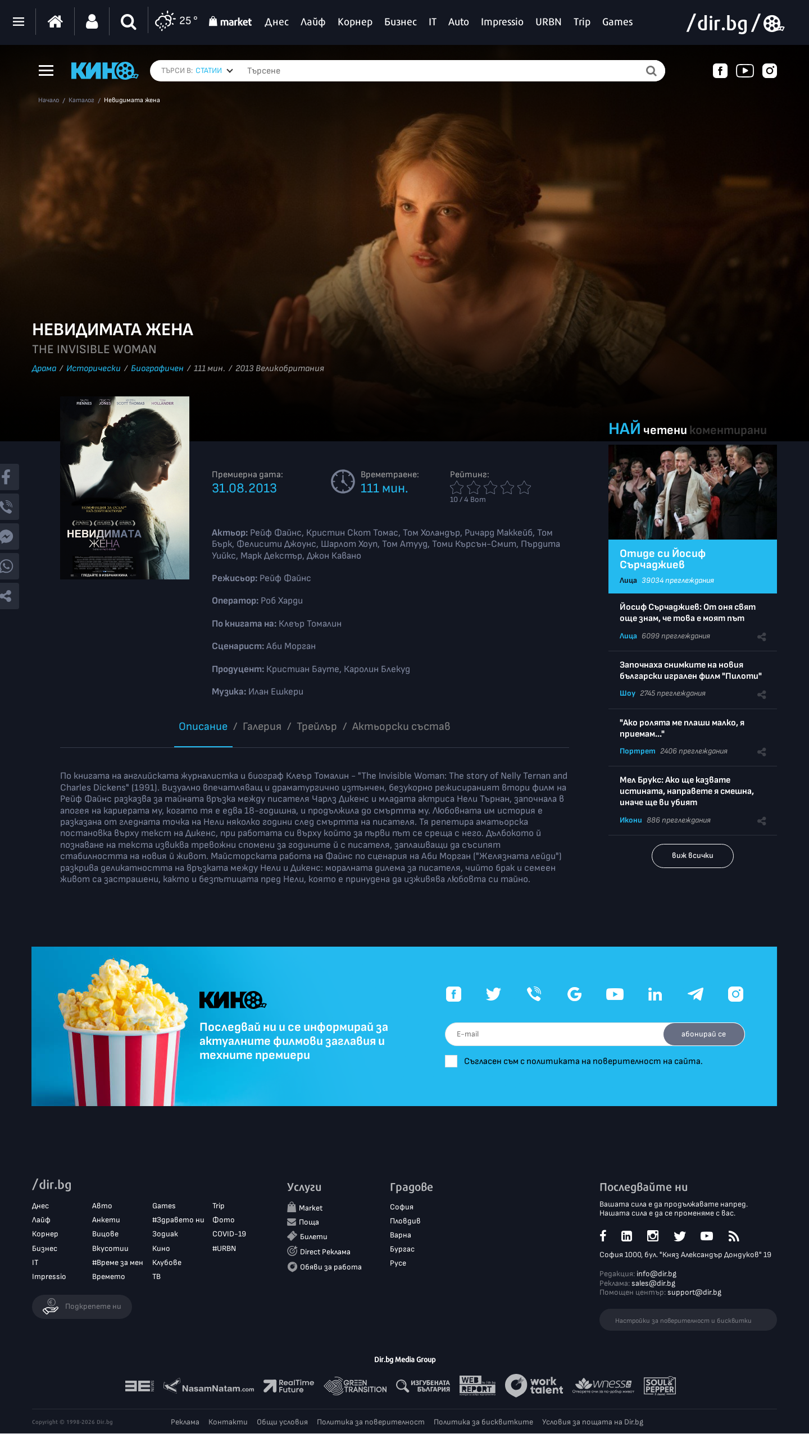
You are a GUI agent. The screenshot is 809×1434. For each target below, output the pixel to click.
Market (310, 1208)
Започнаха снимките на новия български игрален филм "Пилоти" (691, 671)
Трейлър (317, 726)
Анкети (106, 1220)
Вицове (105, 1234)
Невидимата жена (132, 100)
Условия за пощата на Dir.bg (592, 1422)
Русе (398, 1263)
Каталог (81, 100)
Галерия (262, 726)
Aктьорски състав (401, 726)
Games (164, 1206)
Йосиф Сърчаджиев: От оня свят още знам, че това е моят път (688, 613)
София (401, 1207)
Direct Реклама (325, 1252)
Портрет (638, 751)
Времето (108, 1277)
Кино (161, 1248)
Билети (314, 1237)
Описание (203, 726)
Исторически (93, 368)
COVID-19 (229, 1234)
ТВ (156, 1277)
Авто (102, 1206)
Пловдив (405, 1221)
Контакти (228, 1422)
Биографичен (157, 368)
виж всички (692, 855)
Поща (309, 1222)
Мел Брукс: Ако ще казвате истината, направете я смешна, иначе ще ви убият (687, 791)
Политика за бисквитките (483, 1422)
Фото (223, 1220)
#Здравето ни (178, 1220)
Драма (44, 368)
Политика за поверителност (371, 1422)
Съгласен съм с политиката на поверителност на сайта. (590, 1061)
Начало (48, 100)
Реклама (185, 1422)
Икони (631, 820)
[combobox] (214, 71)
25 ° (176, 21)
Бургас (402, 1249)
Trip (218, 1206)
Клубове (166, 1262)
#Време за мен (117, 1262)
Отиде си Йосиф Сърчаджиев (663, 559)
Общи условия (282, 1422)
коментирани (728, 430)
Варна (400, 1235)
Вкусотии (110, 1248)
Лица (628, 580)
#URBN (224, 1248)
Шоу (627, 693)
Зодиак (165, 1234)
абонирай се (702, 1034)
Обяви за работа (331, 1267)
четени (665, 430)
